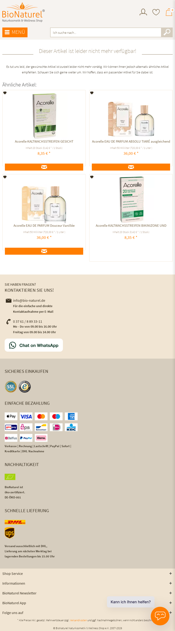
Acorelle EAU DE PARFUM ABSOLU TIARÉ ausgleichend (131, 141)
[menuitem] (143, 12)
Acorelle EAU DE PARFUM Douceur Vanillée (44, 225)
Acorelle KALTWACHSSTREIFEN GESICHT (44, 141)
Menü (15, 32)
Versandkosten (78, 620)
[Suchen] (167, 32)
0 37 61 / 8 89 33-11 (24, 321)
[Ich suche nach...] (111, 32)
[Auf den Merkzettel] (5, 93)
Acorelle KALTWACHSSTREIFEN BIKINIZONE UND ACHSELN (131, 226)
